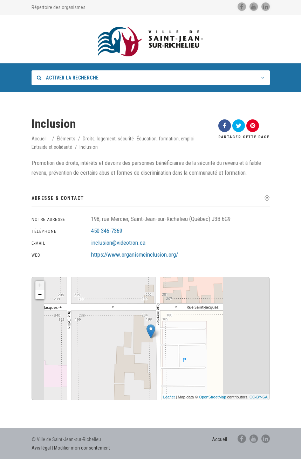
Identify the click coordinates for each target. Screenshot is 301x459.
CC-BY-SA (258, 397)
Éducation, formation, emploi (165, 138)
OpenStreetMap (212, 397)
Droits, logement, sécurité (108, 138)
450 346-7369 (106, 230)
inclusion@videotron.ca (118, 242)
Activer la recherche (68, 78)
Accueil (39, 138)
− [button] (40, 295)
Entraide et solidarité (52, 147)
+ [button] (40, 285)
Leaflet (169, 397)
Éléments (66, 138)
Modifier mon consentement (82, 448)
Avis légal (41, 448)
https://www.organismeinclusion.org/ (134, 254)
